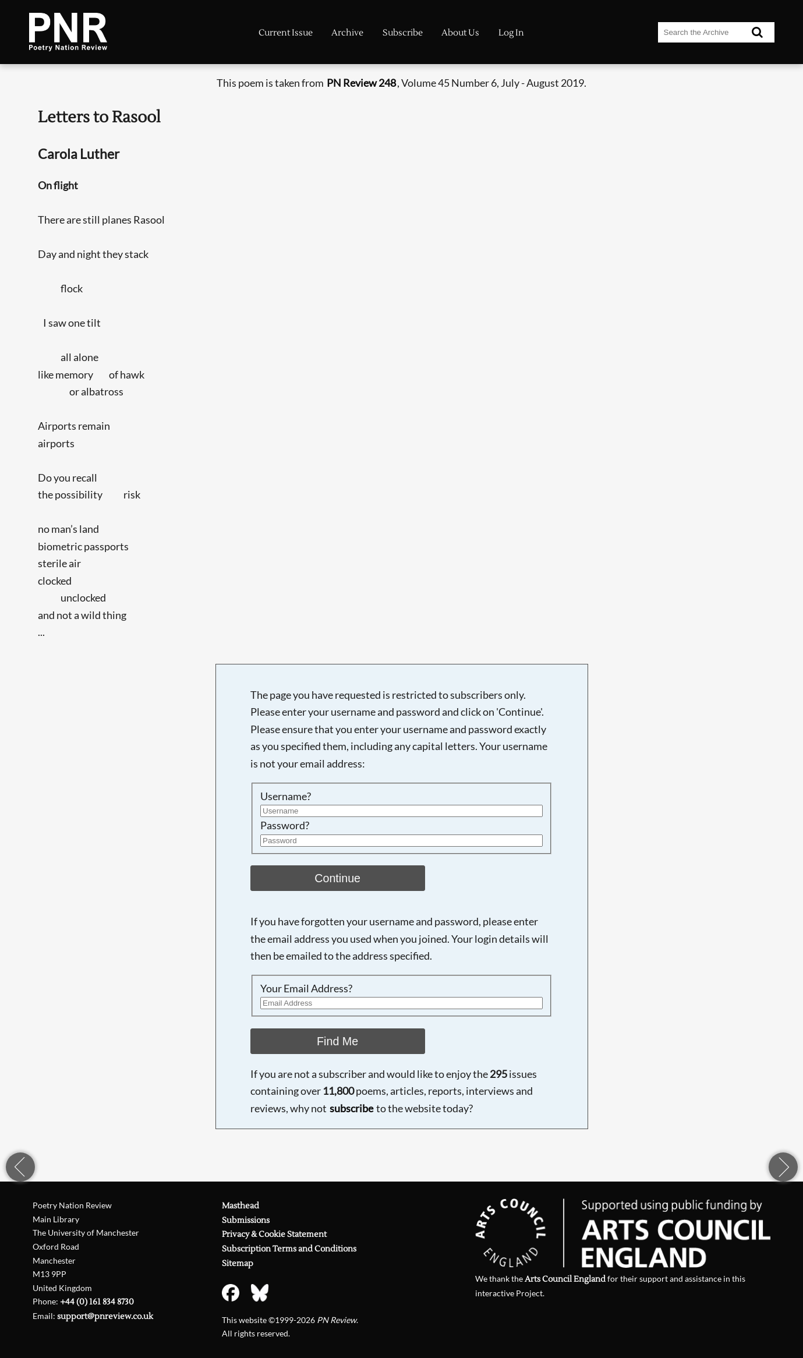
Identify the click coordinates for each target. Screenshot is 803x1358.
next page (783, 1167)
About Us (460, 32)
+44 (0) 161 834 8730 (97, 1301)
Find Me (337, 1041)
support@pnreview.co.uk (105, 1316)
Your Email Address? (306, 988)
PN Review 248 (361, 82)
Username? (285, 796)
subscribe (351, 1108)
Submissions (246, 1220)
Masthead (240, 1205)
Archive (347, 32)
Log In (511, 32)
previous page (20, 1167)
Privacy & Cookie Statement (274, 1234)
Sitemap (237, 1263)
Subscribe (403, 32)
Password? (284, 825)
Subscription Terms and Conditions (289, 1248)
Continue (337, 878)
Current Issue (286, 32)
